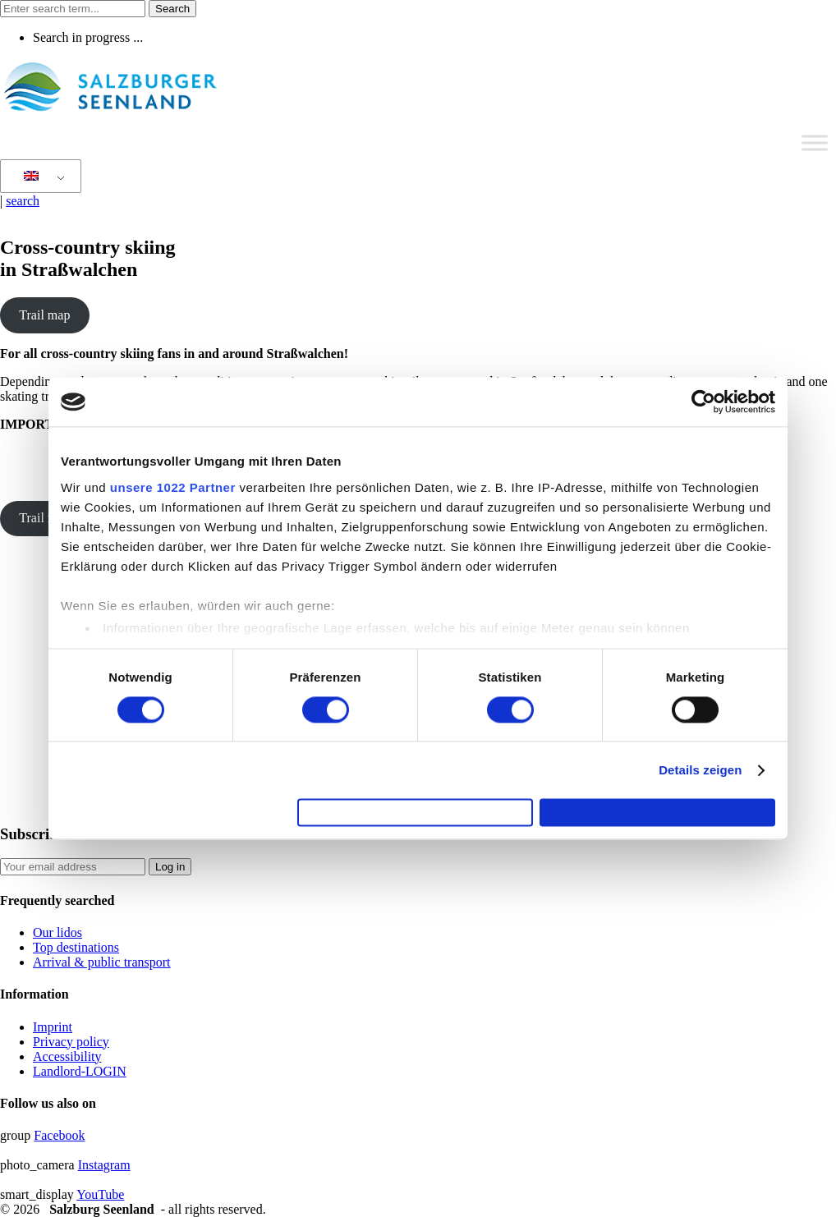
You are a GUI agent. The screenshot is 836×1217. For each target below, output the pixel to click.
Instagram (104, 1165)
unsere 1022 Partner (173, 480)
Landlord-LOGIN (79, 1071)
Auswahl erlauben (415, 813)
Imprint (52, 1027)
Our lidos (57, 932)
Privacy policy (71, 1042)
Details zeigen (700, 763)
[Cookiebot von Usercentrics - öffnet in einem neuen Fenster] (703, 395)
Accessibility (67, 1056)
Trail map (44, 315)
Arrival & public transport (102, 962)
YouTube (100, 1194)
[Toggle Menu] (815, 142)
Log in (170, 867)
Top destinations (76, 947)
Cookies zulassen (658, 813)
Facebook (59, 1135)
